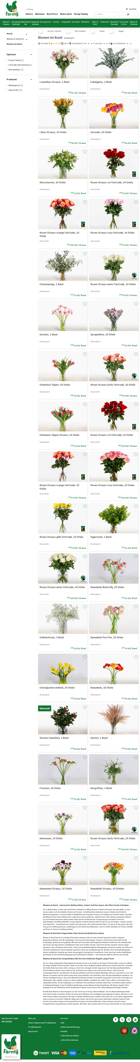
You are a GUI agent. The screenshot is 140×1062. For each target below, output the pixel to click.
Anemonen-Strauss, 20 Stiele (56, 888)
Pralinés (97, 997)
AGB (62, 1023)
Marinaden (108, 999)
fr (29, 9)
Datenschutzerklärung (70, 1027)
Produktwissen (34, 1027)
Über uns (32, 1018)
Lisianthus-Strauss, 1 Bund (54, 82)
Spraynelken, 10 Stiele (102, 334)
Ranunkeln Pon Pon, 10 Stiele (106, 637)
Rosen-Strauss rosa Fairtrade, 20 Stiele (112, 485)
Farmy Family (81, 14)
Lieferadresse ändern (69, 1035)
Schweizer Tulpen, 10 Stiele (55, 384)
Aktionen (40, 14)
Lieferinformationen (69, 1040)
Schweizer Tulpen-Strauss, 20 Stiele (59, 435)
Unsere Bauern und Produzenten (42, 1023)
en (32, 9)
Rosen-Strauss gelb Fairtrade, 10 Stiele (61, 537)
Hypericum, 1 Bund (100, 537)
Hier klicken (6, 1021)
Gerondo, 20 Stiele (100, 132)
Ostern (29, 14)
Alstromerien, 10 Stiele (53, 182)
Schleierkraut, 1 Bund (52, 637)
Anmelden (131, 9)
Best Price (52, 14)
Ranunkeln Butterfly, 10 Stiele (107, 587)
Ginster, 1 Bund (98, 738)
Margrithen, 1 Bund (101, 788)
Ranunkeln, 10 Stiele (101, 687)
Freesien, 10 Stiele (50, 788)
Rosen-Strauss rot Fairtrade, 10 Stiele (111, 182)
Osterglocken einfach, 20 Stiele (57, 687)
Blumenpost (15, 85)
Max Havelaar (15, 69)
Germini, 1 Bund (48, 334)
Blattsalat (97, 1001)
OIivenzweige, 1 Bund (51, 284)
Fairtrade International (20, 65)
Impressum (33, 1031)
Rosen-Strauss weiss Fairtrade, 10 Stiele (113, 284)
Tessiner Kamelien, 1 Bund (54, 738)
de (26, 9)
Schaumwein (63, 997)
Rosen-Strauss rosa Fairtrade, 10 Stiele (112, 232)
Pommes (82, 1001)
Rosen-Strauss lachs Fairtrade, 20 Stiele (112, 838)
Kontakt (63, 1031)
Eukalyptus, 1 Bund (101, 82)
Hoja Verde (15, 90)
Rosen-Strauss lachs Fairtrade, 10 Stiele (112, 384)
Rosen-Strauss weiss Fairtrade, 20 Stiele (62, 587)
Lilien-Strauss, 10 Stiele (53, 132)
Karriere (64, 1018)
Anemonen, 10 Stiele (51, 838)
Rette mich (66, 14)
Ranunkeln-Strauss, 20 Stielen (107, 888)
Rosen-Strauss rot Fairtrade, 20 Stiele (111, 435)
